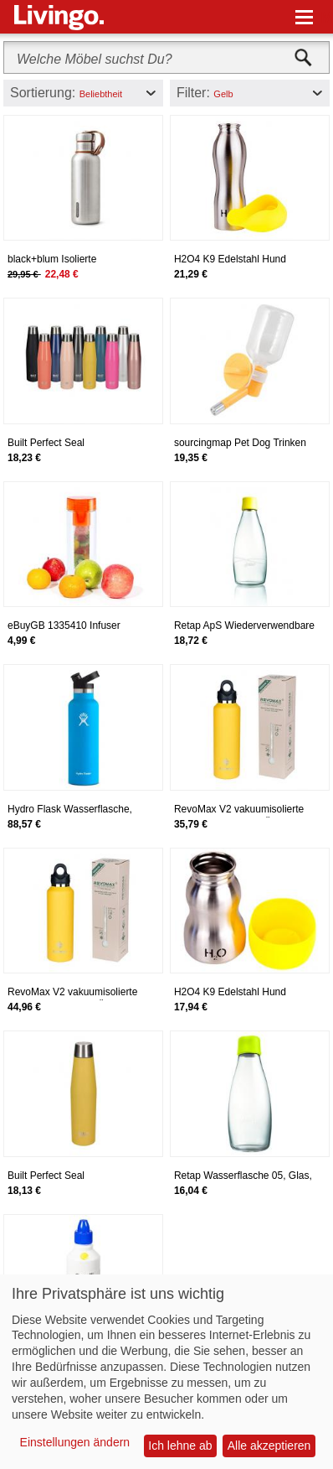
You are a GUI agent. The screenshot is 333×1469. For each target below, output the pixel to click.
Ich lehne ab (180, 1445)
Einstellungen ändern (75, 1442)
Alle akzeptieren (269, 1445)
